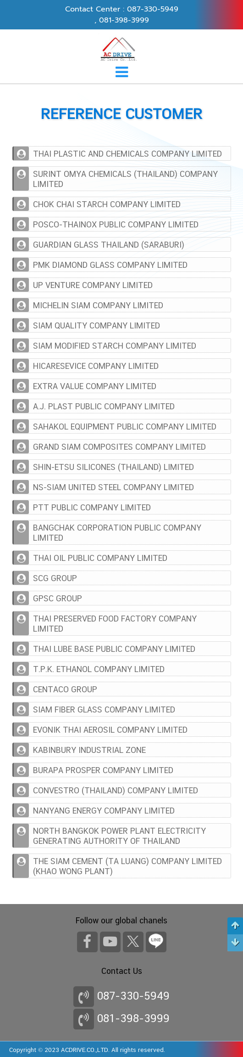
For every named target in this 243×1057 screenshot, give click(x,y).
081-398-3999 (124, 20)
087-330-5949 (152, 9)
